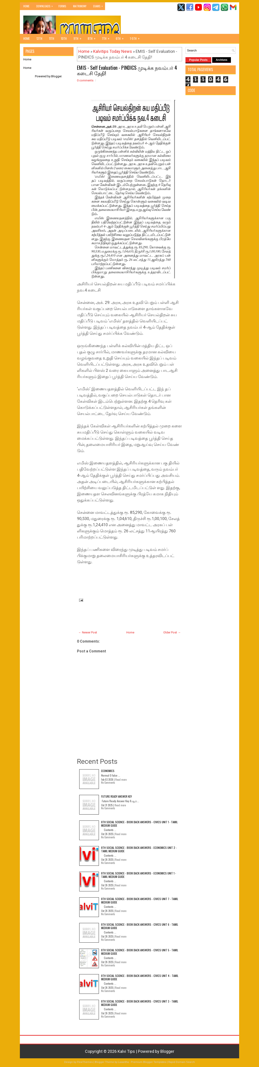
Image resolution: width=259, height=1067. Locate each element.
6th (121, 37)
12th (39, 38)
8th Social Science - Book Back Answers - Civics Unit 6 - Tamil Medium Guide (139, 926)
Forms (62, 6)
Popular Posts (198, 60)
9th (79, 37)
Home (26, 6)
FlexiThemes (85, 1062)
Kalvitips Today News (112, 51)
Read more (121, 779)
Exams (99, 5)
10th (64, 38)
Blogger (56, 76)
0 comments (85, 80)
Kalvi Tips (126, 1051)
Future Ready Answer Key (116, 796)
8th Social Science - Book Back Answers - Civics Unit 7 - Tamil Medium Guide (139, 900)
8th (93, 37)
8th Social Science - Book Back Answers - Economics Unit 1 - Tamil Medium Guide (138, 874)
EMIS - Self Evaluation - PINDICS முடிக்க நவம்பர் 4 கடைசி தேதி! (127, 70)
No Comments (108, 782)
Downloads (45, 5)
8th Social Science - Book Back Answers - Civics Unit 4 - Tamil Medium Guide (139, 977)
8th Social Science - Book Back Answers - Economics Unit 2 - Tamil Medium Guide (139, 849)
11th (51, 38)
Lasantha (123, 1062)
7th (107, 37)
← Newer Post (87, 632)
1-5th (136, 37)
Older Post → (172, 632)
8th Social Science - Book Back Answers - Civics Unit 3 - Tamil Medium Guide (139, 1002)
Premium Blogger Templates (148, 1062)
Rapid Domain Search (181, 1062)
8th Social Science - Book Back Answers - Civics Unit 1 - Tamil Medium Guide (139, 823)
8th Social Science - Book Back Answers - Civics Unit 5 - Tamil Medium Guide (139, 951)
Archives (221, 60)
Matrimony (79, 6)
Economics (107, 771)
